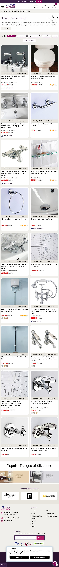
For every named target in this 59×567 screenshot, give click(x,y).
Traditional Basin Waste (41, 219)
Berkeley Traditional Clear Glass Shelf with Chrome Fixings (44, 172)
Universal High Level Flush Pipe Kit (14, 358)
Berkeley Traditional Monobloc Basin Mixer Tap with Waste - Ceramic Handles (14, 173)
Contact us (34, 521)
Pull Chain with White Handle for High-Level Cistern (14, 310)
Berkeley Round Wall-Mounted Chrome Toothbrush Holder (43, 449)
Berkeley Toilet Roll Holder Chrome (42, 125)
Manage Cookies (39, 557)
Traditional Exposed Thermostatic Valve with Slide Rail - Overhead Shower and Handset (12, 403)
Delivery (48, 511)
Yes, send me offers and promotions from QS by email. (30, 533)
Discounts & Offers (36, 516)
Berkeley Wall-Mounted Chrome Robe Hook (14, 449)
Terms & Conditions (51, 516)
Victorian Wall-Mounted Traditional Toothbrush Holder (41, 402)
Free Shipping (21, 36)
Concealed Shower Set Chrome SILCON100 (44, 265)
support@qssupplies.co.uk (10, 518)
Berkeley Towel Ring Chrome (13, 219)
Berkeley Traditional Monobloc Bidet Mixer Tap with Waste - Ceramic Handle (14, 266)
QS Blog (33, 513)
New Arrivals (46, 36)
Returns (33, 527)
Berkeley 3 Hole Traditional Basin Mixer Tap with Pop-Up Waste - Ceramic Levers (13, 126)
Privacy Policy (50, 513)
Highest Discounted (34, 36)
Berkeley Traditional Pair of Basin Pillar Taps (13, 77)
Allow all (19, 557)
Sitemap (33, 518)
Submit (40, 537)
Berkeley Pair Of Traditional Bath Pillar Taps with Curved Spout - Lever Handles (44, 359)
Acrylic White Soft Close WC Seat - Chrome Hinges (43, 77)
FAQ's (32, 524)
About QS (33, 511)
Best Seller (11, 36)
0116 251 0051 (6, 521)
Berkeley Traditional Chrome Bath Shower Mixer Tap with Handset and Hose (44, 311)
